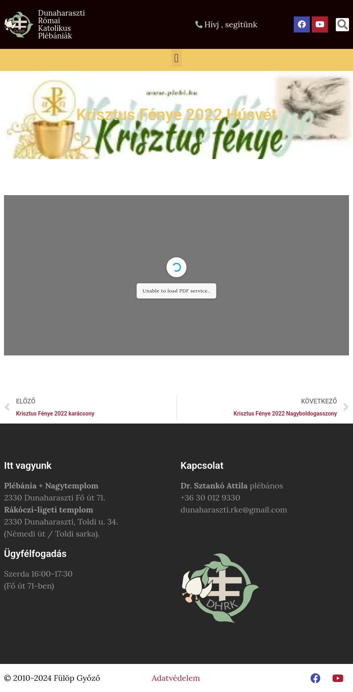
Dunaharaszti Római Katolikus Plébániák (61, 24)
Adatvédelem (176, 678)
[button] (342, 24)
